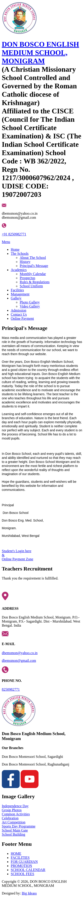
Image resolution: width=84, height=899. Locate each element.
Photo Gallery (30, 302)
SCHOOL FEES (22, 874)
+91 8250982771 (14, 234)
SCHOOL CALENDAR (28, 870)
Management (20, 294)
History (25, 262)
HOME (16, 853)
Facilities (17, 290)
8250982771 (11, 689)
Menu (6, 242)
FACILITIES (20, 858)
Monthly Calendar (33, 274)
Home (15, 249)
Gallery (16, 298)
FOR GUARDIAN (24, 862)
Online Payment (22, 318)
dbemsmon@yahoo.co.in (20, 653)
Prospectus (27, 278)
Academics (19, 270)
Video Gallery (30, 306)
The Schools (20, 253)
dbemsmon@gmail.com (19, 660)
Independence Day (15, 806)
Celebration (10, 818)
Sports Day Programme (18, 826)
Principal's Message (34, 266)
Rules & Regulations (35, 282)
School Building (13, 834)
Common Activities (16, 814)
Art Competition (13, 822)
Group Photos (12, 810)
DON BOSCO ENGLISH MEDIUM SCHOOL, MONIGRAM (40, 52)
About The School (33, 258)
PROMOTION (21, 866)
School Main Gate (15, 830)
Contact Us (19, 314)
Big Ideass (29, 893)
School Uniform (31, 286)
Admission (18, 310)
